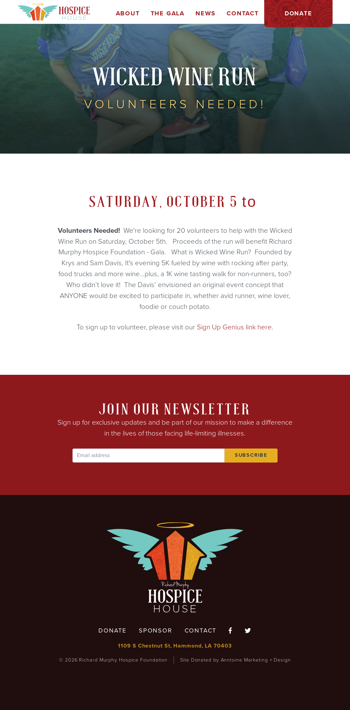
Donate (112, 630)
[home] (53, 11)
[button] (127, 13)
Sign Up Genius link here (234, 327)
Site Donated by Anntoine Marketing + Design (235, 660)
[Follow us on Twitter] (248, 631)
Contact (201, 630)
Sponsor (155, 630)
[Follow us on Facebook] (231, 631)
